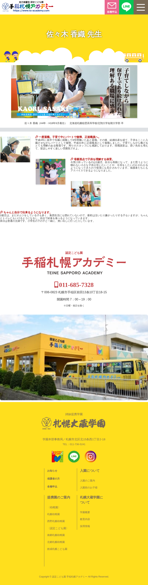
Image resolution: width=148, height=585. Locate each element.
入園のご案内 (87, 480)
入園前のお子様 (89, 487)
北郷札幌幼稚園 (56, 542)
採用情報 (85, 526)
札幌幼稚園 (53, 514)
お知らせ (52, 470)
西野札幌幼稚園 (56, 521)
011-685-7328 (76, 284)
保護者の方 (53, 478)
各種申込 (52, 486)
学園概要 (85, 512)
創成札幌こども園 (57, 549)
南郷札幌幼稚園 (56, 535)
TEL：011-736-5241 (74, 444)
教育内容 (85, 519)
